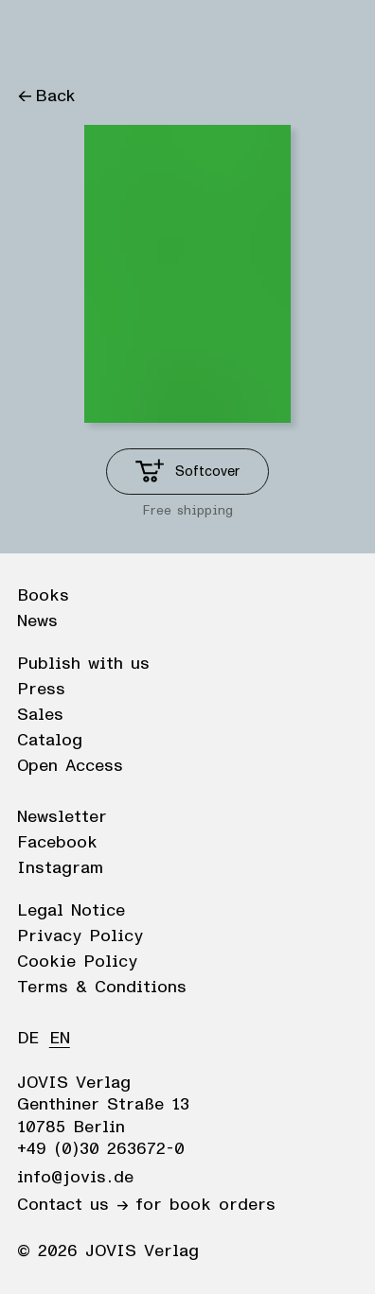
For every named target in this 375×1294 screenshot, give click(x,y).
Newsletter (62, 817)
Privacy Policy (80, 936)
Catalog (49, 740)
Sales (40, 715)
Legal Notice (71, 910)
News (37, 621)
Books (43, 595)
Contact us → (72, 1205)
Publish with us (83, 664)
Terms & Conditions (102, 987)
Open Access (70, 766)
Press (41, 689)
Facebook (57, 842)
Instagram (60, 868)
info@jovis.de (75, 1177)
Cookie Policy (77, 961)
